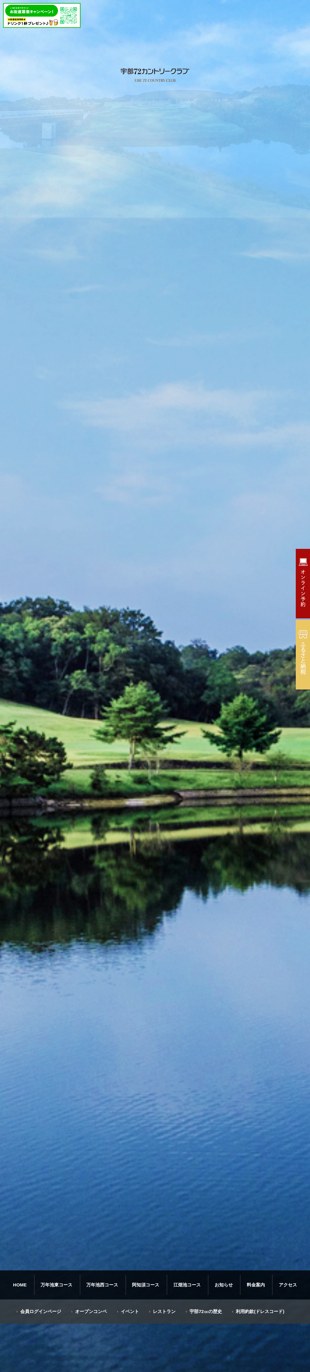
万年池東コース (56, 1284)
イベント (130, 1311)
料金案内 (256, 1284)
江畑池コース (187, 1284)
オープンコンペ (91, 1311)
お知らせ (224, 1284)
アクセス (288, 1284)
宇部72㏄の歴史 (206, 1311)
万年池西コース (102, 1284)
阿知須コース (145, 1284)
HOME (20, 1284)
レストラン (164, 1311)
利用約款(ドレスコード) (260, 1311)
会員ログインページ (40, 1311)
